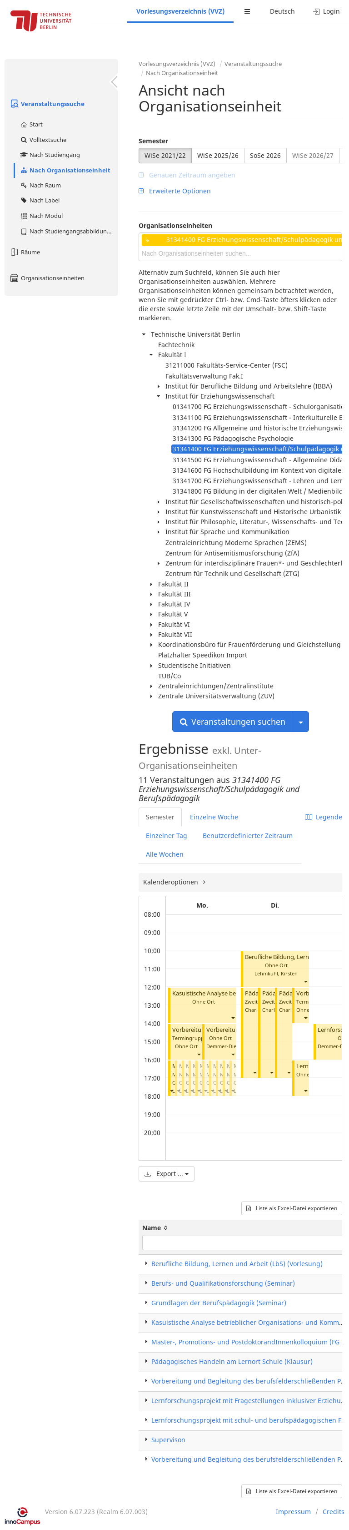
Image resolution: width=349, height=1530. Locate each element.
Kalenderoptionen (171, 882)
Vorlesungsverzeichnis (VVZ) (180, 11)
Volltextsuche (43, 140)
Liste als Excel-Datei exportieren (291, 1208)
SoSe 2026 (265, 155)
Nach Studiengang (50, 155)
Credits (333, 1511)
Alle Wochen (165, 854)
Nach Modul (41, 216)
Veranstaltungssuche (47, 104)
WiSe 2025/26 (218, 155)
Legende (323, 817)
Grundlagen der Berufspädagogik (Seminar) (218, 1302)
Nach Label (40, 200)
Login (326, 11)
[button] (232, 1018)
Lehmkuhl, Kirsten (276, 973)
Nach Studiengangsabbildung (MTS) (69, 231)
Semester (153, 140)
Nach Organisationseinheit (65, 170)
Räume (24, 252)
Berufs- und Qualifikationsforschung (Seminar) (223, 1283)
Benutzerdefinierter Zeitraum (248, 835)
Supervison (168, 1439)
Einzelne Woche (214, 817)
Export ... (167, 1173)
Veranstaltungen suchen (232, 721)
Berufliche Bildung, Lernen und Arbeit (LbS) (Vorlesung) (237, 1263)
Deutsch (282, 11)
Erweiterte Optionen (175, 191)
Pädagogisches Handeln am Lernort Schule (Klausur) (232, 1361)
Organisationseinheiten (47, 278)
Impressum (293, 1511)
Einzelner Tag (166, 835)
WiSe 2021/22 (165, 155)
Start (31, 124)
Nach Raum (40, 185)
